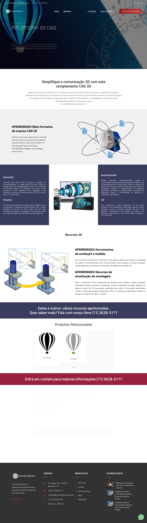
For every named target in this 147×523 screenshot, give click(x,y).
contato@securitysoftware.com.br (19, 3)
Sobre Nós (82, 483)
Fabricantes (82, 499)
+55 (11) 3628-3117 (42, 3)
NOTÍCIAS (92, 11)
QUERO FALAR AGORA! (130, 11)
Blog (80, 495)
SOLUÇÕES (80, 11)
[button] (73, 368)
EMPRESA (67, 11)
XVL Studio (47, 358)
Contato (81, 487)
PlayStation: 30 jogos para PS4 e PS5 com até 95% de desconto (125, 485)
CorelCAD (73, 359)
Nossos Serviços (84, 491)
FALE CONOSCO (106, 11)
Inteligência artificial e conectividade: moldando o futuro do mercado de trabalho (123, 495)
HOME (56, 11)
